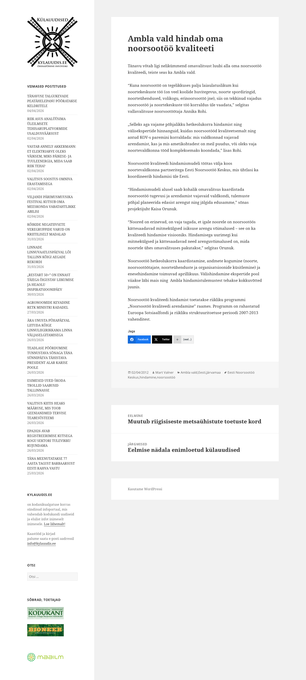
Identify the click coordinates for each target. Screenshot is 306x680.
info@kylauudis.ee (41, 543)
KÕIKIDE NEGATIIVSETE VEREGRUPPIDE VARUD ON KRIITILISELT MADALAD (48, 229)
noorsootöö (166, 377)
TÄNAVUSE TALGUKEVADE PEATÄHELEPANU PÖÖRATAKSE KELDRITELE (52, 101)
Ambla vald (189, 372)
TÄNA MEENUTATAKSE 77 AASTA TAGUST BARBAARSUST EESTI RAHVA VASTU (51, 463)
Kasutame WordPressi (145, 489)
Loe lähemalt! (54, 524)
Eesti (202, 372)
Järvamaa (213, 372)
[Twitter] (162, 339)
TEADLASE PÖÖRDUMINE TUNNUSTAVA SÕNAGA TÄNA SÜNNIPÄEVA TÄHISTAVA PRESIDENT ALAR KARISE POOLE (49, 358)
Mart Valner (164, 372)
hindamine (148, 377)
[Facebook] (139, 339)
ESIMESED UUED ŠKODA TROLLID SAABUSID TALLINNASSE (46, 385)
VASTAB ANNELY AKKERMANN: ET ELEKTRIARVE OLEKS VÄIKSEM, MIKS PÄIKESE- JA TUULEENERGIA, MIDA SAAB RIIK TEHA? (51, 156)
